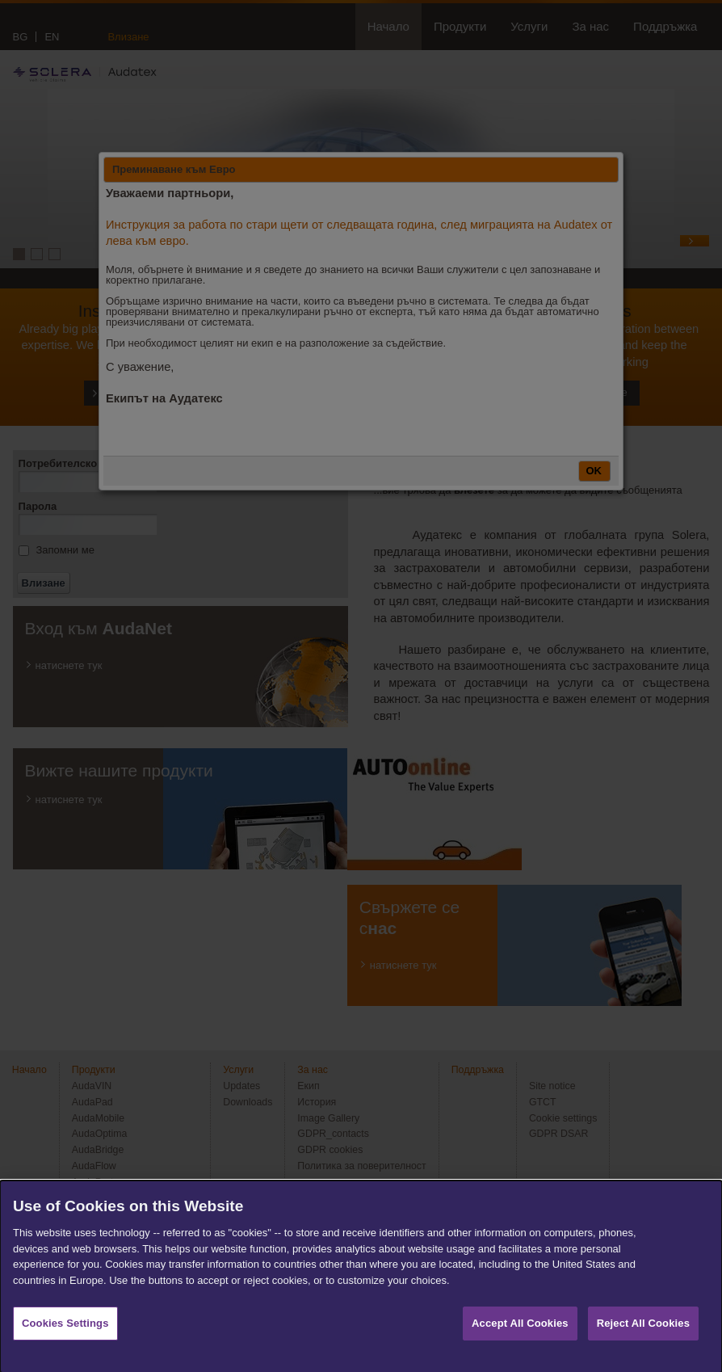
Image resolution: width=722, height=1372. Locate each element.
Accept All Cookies (520, 1342)
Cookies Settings (65, 1342)
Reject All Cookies (643, 1342)
